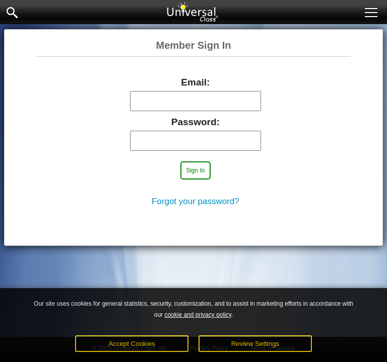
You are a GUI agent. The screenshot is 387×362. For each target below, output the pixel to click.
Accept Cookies (131, 343)
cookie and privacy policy (197, 314)
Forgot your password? (195, 201)
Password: (195, 122)
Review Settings (255, 343)
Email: (195, 82)
